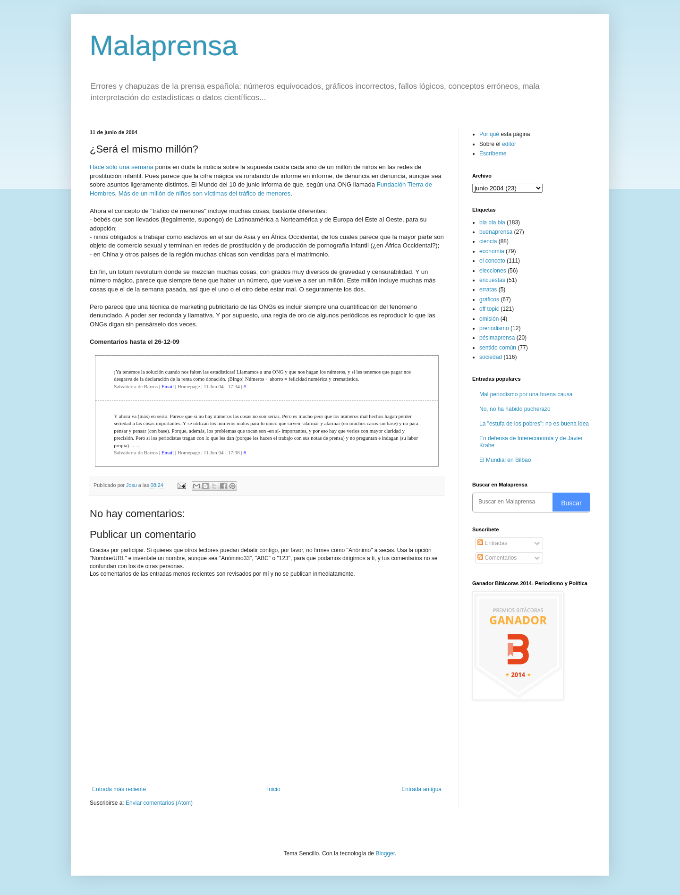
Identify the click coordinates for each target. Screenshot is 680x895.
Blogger (385, 853)
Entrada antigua (421, 789)
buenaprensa (495, 232)
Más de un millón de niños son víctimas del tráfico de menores (204, 193)
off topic (489, 309)
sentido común (497, 347)
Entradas (492, 543)
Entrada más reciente (119, 789)
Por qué (490, 134)
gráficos (489, 299)
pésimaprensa (497, 337)
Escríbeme (492, 153)
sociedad (490, 357)
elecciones (492, 270)
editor (509, 144)
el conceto (492, 260)
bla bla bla (492, 222)
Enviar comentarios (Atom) (159, 803)
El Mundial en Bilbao (505, 460)
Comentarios (497, 557)
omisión (489, 318)
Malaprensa (164, 45)
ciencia (488, 241)
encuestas (492, 280)
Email (168, 386)
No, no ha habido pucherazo (515, 409)
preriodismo (494, 328)
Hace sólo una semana (121, 166)
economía (491, 251)
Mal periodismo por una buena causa (525, 394)
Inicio (273, 789)
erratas (488, 289)
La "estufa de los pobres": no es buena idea (534, 423)
